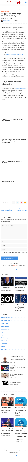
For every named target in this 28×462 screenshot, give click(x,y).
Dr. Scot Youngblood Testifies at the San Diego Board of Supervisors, (7, 289)
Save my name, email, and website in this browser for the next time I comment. (15, 253)
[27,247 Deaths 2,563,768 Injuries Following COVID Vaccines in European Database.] (21, 281)
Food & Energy (4, 337)
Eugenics (3, 332)
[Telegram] (16, 270)
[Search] (26, 2)
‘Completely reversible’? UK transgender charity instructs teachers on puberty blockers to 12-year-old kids (20, 307)
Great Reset (4, 343)
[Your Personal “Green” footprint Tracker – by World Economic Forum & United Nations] (7, 422)
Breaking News (4, 323)
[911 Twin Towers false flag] (5, 383)
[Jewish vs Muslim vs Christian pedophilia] (5, 376)
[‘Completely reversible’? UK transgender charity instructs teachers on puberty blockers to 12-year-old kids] (21, 298)
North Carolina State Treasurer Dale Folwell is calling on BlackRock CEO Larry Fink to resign (20, 410)
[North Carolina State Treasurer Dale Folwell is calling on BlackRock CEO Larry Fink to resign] (21, 401)
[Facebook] (13, 202)
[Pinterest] (21, 202)
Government (4, 340)
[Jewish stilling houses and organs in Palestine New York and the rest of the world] (5, 368)
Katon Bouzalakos (7, 20)
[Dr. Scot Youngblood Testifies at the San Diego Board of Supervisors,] (7, 281)
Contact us (15, 265)
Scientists (3, 349)
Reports (3, 346)
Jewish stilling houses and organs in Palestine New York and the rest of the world (18, 367)
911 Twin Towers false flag (15, 382)
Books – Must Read (5, 320)
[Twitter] (17, 202)
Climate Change (5, 11)
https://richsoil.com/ (21, 88)
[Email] (25, 202)
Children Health (5, 326)
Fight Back (3, 335)
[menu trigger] (3, 2)
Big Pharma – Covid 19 (6, 317)
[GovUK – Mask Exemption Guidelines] (7, 298)
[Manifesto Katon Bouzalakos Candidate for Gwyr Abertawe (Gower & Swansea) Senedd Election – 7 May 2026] (5, 360)
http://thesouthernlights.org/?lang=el (14, 54)
